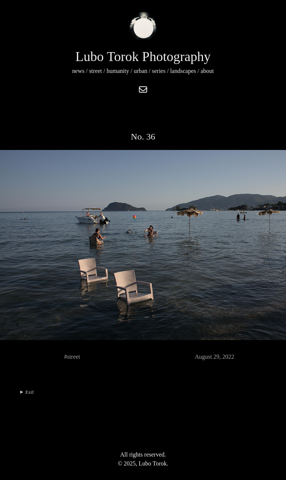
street (95, 71)
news (78, 71)
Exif (29, 392)
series (158, 71)
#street (72, 356)
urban (140, 71)
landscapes (183, 71)
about (207, 71)
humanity (118, 71)
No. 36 (143, 136)
